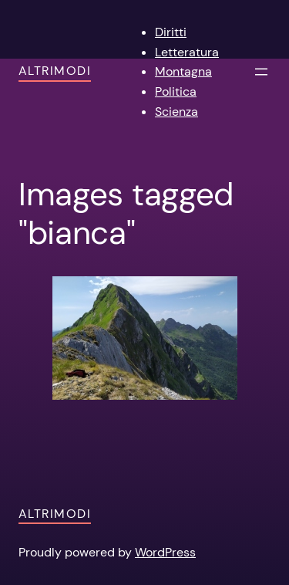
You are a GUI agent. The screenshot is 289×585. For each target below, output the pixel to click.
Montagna (183, 71)
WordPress (165, 552)
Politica (176, 91)
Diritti (171, 32)
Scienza (176, 111)
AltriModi (54, 71)
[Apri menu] (261, 72)
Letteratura (187, 52)
